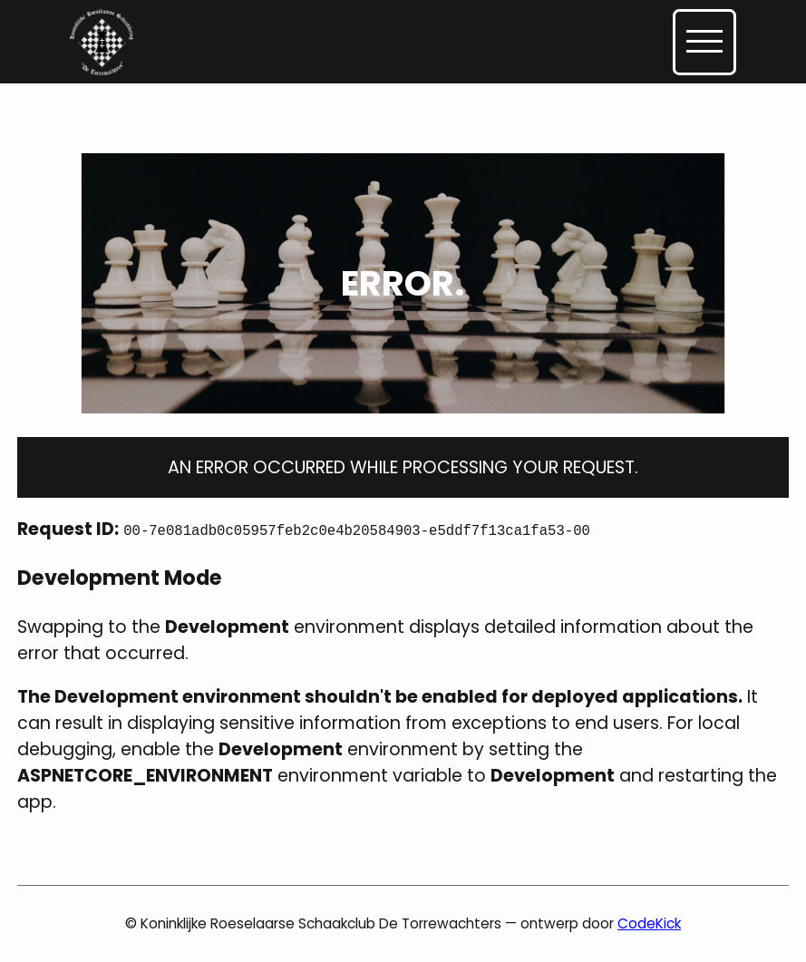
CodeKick (649, 923)
